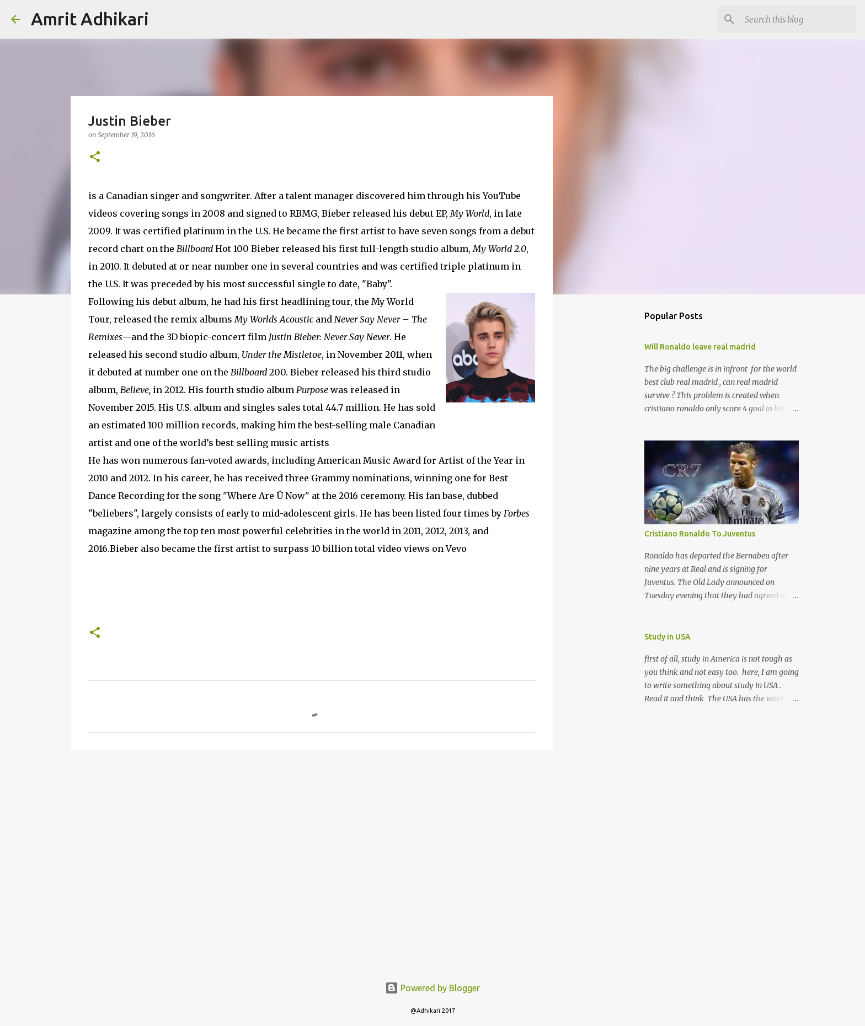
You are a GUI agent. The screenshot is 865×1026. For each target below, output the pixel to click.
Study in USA (667, 636)
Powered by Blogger (432, 988)
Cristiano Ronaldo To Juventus (699, 533)
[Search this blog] (798, 19)
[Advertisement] (311, 844)
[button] (95, 157)
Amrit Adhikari (90, 19)
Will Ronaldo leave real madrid (700, 346)
